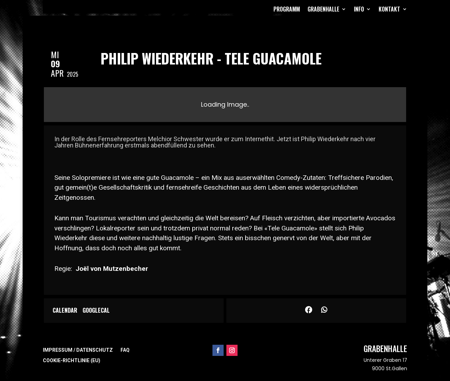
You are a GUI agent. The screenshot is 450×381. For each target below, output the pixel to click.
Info (359, 9)
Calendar (65, 310)
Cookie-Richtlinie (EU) (71, 360)
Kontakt (389, 9)
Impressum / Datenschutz (78, 350)
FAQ (125, 350)
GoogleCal (96, 310)
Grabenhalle (323, 9)
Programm (286, 9)
